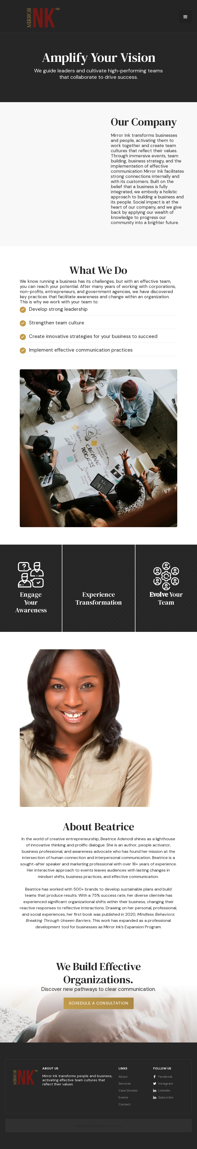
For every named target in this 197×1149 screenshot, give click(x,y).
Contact (125, 1104)
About (123, 1077)
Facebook (165, 1077)
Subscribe (165, 1097)
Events (123, 1097)
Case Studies (128, 1090)
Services (125, 1084)
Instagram (165, 1084)
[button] (185, 16)
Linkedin (164, 1090)
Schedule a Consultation (99, 1003)
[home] (49, 17)
